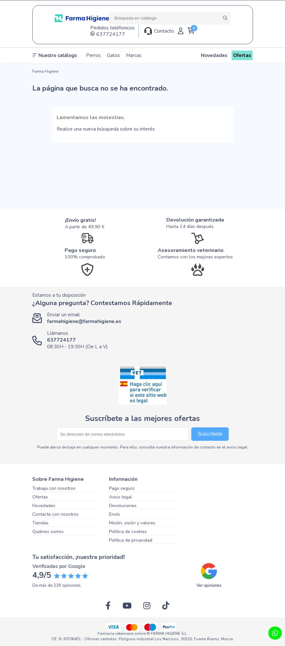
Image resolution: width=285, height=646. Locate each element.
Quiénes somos (48, 532)
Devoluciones (123, 506)
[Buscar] (169, 18)
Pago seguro (122, 488)
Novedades (43, 506)
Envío (114, 514)
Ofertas (40, 497)
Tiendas (40, 523)
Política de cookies (128, 532)
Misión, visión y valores (132, 523)
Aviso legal (120, 497)
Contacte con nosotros (55, 514)
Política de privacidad (130, 540)
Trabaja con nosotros (53, 488)
